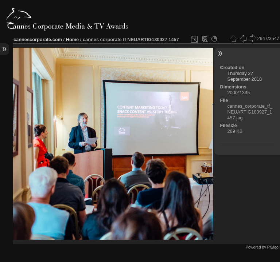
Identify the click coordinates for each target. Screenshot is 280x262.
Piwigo (273, 247)
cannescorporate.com (37, 39)
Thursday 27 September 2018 (244, 76)
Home (72, 39)
